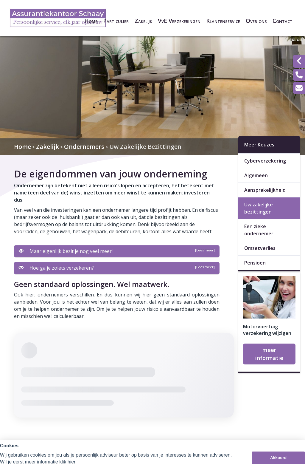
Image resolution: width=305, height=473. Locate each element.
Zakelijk (143, 21)
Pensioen (255, 262)
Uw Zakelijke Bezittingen (145, 147)
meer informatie (269, 353)
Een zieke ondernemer (258, 230)
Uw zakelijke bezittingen (258, 208)
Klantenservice (223, 21)
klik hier (67, 461)
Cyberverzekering (265, 160)
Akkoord (278, 457)
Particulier (116, 21)
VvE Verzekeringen (179, 21)
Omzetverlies (260, 248)
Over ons (256, 21)
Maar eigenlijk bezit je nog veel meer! (117, 251)
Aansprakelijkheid (265, 190)
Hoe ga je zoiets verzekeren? (117, 268)
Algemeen (256, 175)
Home (90, 21)
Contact (282, 21)
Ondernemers (84, 147)
